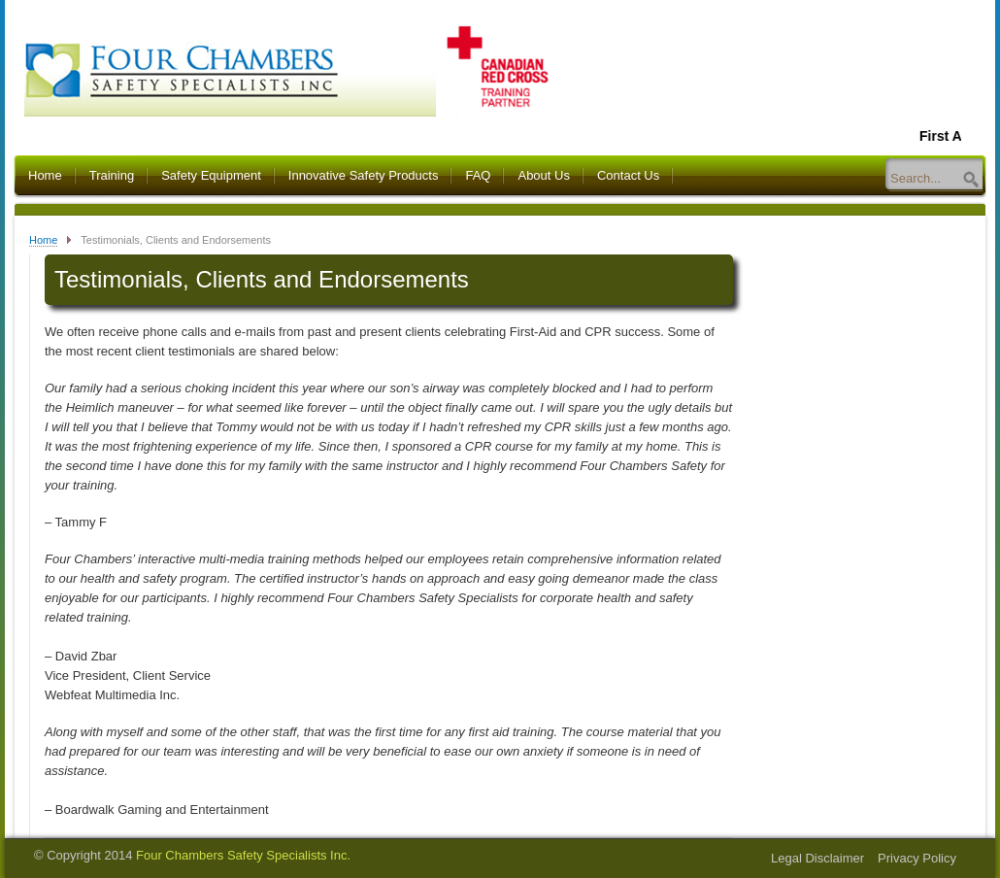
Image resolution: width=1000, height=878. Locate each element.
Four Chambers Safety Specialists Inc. (243, 855)
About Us (543, 175)
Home (45, 175)
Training (111, 175)
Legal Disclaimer (817, 858)
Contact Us (628, 175)
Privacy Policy (917, 858)
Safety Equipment (211, 175)
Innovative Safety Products (363, 175)
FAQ (477, 175)
